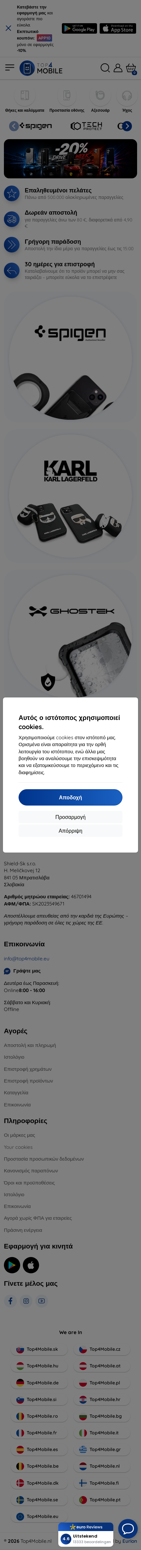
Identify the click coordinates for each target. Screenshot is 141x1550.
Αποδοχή (70, 797)
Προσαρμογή (70, 817)
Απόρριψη (70, 830)
